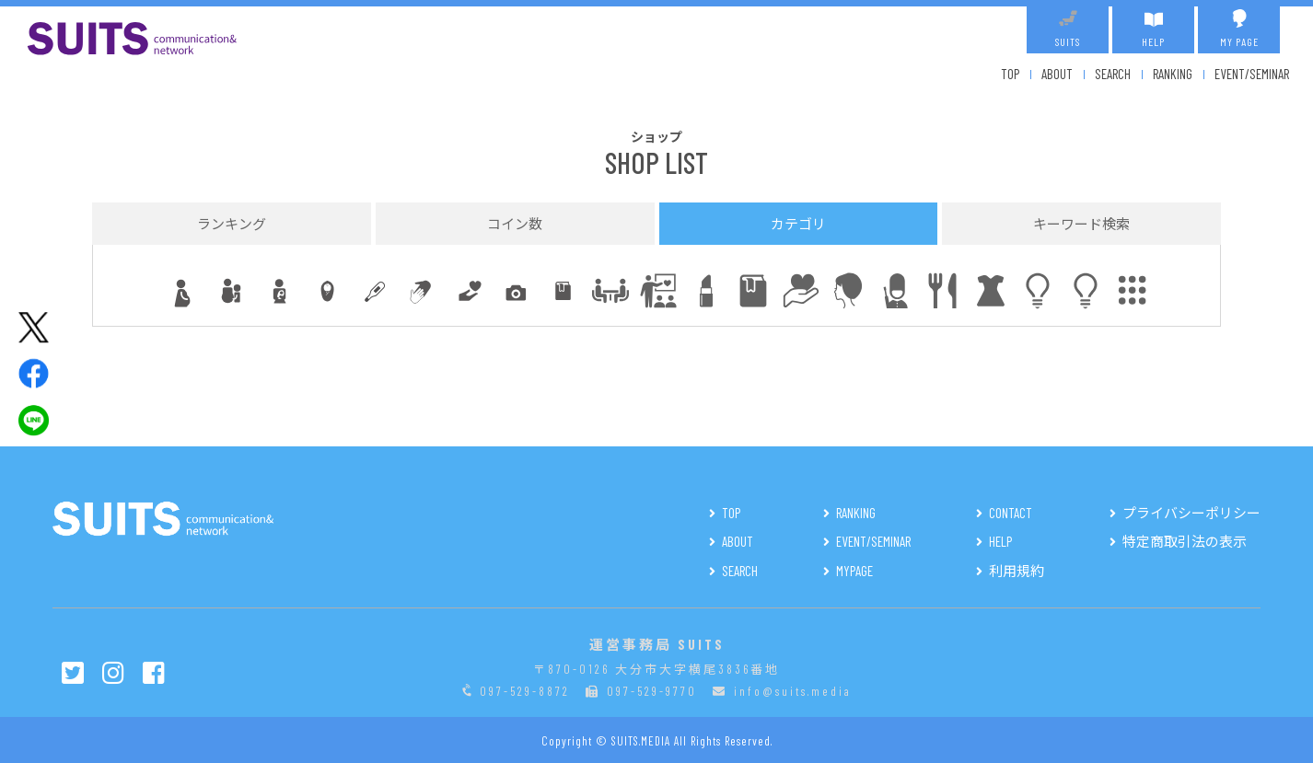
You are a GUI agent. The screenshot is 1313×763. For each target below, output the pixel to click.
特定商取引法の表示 (1184, 541)
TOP (1010, 73)
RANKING (1172, 73)
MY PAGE (1239, 28)
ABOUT (1057, 73)
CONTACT (1010, 512)
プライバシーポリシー (1191, 512)
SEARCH (1113, 73)
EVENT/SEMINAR (1251, 73)
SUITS (1068, 28)
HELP (1153, 28)
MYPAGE (854, 570)
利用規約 (1016, 570)
